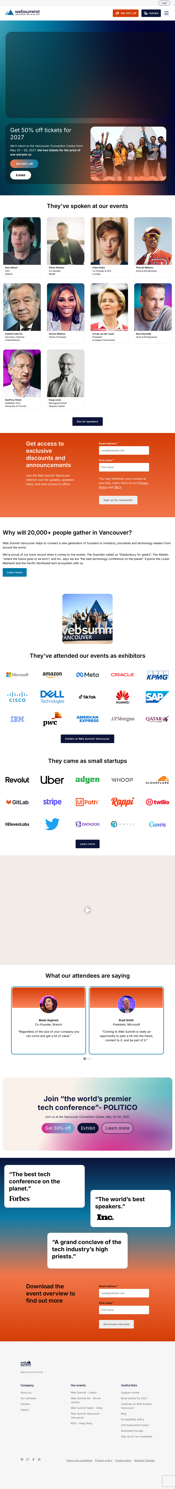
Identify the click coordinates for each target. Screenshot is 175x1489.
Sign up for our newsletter (136, 1436)
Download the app (132, 1430)
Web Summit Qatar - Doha (87, 1407)
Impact (25, 1409)
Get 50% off (24, 164)
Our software (28, 1398)
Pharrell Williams (153, 247)
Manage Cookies (144, 1460)
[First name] (124, 467)
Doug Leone (65, 380)
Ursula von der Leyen (109, 313)
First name (105, 460)
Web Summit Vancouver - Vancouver (86, 1415)
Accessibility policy (132, 1419)
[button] (166, 13)
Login (164, 3)
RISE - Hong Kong (81, 1423)
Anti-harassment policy (135, 1425)
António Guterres (21, 313)
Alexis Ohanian (65, 247)
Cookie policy (123, 1460)
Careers (25, 1403)
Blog (123, 1413)
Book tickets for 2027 (134, 1398)
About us (26, 1392)
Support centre (130, 1392)
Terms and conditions (79, 1460)
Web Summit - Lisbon (84, 1392)
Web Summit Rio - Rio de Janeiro (86, 1400)
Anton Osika (109, 247)
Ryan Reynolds (153, 313)
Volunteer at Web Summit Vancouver (136, 1405)
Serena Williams (65, 313)
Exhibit (20, 175)
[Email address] (124, 450)
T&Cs (117, 487)
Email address (107, 443)
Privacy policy (103, 1460)
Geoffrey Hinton (21, 380)
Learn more (117, 1128)
